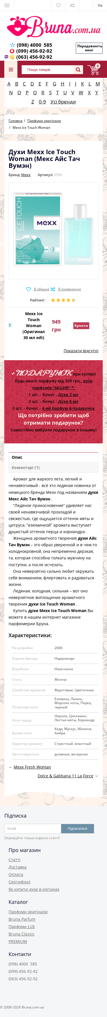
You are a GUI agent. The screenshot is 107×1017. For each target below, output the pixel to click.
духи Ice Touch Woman (52, 604)
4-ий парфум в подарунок (68, 408)
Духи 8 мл (68, 401)
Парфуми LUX (22, 926)
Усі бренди (63, 101)
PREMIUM (18, 941)
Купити (81, 325)
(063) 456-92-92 (34, 57)
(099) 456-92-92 (34, 51)
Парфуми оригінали (28, 911)
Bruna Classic (22, 934)
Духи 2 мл (68, 394)
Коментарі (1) (26, 467)
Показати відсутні (81, 350)
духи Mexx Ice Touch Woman (57, 610)
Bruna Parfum (22, 919)
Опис (17, 457)
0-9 (42, 101)
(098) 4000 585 (34, 45)
